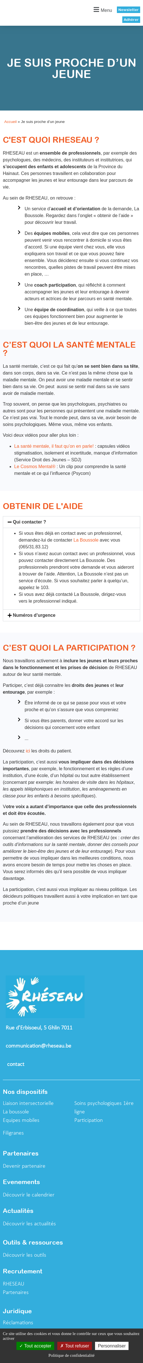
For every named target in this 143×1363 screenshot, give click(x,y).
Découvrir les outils (24, 1255)
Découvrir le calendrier (28, 1195)
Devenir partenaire (24, 1166)
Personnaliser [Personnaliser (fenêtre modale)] (112, 1345)
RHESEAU (13, 1284)
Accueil (10, 122)
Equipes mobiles (21, 1120)
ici (27, 750)
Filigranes (13, 1133)
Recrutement (22, 1271)
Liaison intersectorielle (28, 1103)
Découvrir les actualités (29, 1224)
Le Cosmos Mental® (34, 466)
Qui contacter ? (29, 522)
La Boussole (85, 540)
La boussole (16, 1112)
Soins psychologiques (98, 1103)
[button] (102, 9)
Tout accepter (35, 1345)
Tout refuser (74, 1345)
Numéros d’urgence (34, 615)
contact (16, 1064)
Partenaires (16, 1292)
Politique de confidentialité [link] (71, 1355)
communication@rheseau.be (38, 1046)
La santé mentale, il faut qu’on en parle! (54, 446)
